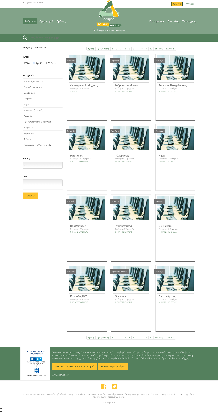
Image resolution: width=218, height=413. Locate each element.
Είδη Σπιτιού (29, 93)
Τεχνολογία (29, 133)
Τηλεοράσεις (121, 155)
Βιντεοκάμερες (167, 296)
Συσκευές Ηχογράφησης (173, 85)
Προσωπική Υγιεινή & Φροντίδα (37, 122)
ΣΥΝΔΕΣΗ (177, 4)
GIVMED (73, 91)
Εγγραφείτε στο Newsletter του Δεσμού (74, 366)
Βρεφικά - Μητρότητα (33, 87)
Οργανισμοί (46, 21)
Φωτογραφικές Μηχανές (84, 85)
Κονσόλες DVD (79, 296)
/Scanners (120, 296)
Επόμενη (159, 48)
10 (151, 48)
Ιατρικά (27, 104)
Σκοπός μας (188, 21)
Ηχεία (162, 155)
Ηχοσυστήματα (123, 226)
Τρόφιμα (27, 139)
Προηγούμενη (103, 48)
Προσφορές (156, 21)
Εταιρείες (173, 21)
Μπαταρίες (76, 155)
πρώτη (91, 48)
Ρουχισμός (28, 127)
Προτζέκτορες (78, 226)
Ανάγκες (30, 21)
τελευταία (170, 48)
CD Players (165, 226)
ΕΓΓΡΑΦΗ (190, 4)
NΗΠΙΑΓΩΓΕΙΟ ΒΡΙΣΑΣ (123, 91)
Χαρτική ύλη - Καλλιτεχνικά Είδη (37, 145)
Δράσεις (61, 21)
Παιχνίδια (28, 116)
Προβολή (30, 195)
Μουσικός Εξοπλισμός (33, 110)
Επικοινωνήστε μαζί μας (113, 366)
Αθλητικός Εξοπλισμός (33, 81)
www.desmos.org (60, 374)
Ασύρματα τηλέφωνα (126, 85)
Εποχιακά (28, 98)
